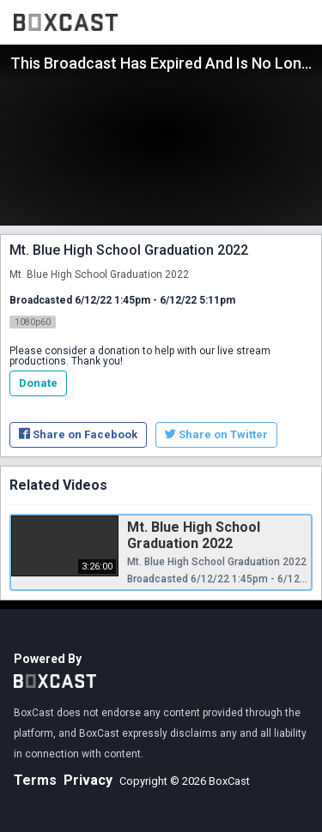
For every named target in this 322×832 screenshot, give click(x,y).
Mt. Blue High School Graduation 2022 (193, 535)
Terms (35, 780)
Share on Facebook (78, 434)
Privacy (88, 780)
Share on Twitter (216, 434)
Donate (38, 383)
